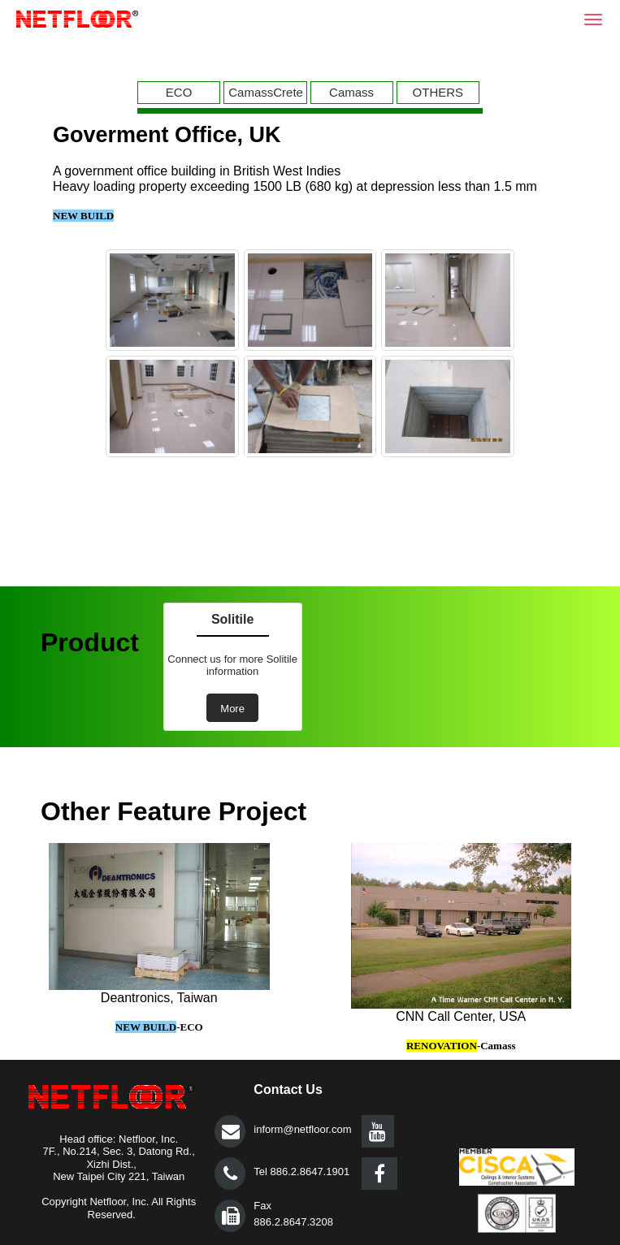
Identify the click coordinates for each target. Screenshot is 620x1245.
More (232, 708)
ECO (179, 92)
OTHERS (438, 92)
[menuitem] (180, 92)
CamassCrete (265, 92)
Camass (351, 92)
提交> (230, 1131)
